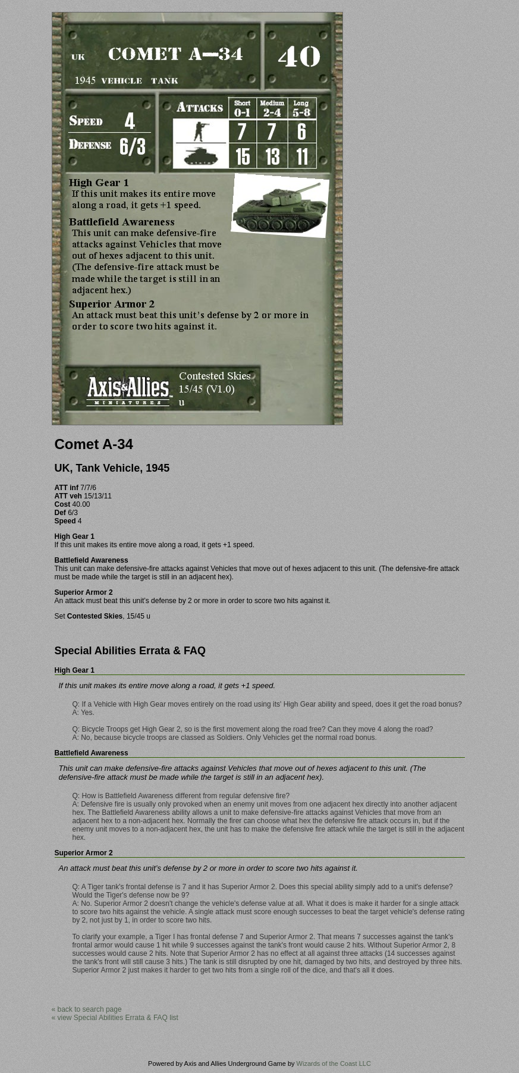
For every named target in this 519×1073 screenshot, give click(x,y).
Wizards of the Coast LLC (334, 1063)
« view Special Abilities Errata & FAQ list (115, 1018)
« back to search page (87, 1009)
